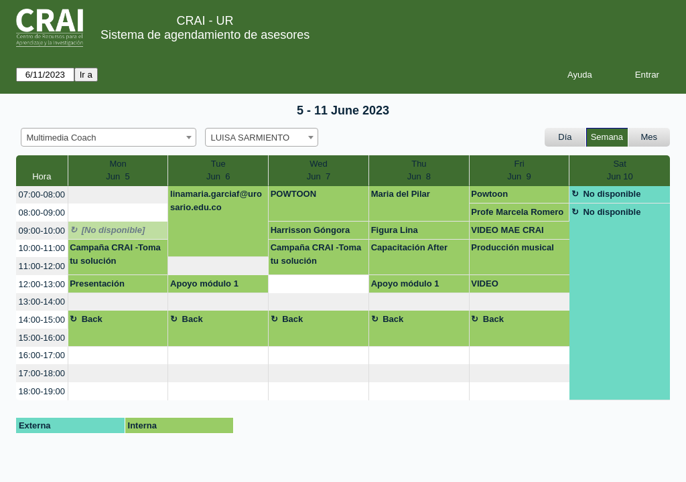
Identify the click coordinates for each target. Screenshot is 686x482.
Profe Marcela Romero (517, 212)
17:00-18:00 (42, 373)
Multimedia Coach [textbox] (61, 138)
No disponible (611, 194)
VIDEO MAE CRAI (507, 230)
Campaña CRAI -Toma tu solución (115, 254)
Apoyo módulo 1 (204, 283)
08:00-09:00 (42, 213)
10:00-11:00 (42, 248)
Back (92, 319)
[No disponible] (113, 230)
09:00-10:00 (42, 231)
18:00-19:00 (42, 391)
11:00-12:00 (42, 266)
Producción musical (512, 247)
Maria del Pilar (400, 194)
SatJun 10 (620, 170)
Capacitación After (409, 247)
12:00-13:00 (42, 284)
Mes (649, 137)
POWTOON (293, 194)
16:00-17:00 (42, 355)
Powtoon (489, 194)
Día (564, 137)
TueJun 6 (218, 170)
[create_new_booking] (118, 195)
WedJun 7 (318, 170)
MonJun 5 (117, 170)
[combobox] (108, 137)
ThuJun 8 (419, 170)
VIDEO (484, 283)
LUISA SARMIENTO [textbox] (250, 138)
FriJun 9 (519, 170)
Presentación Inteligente (97, 285)
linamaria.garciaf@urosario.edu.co (216, 200)
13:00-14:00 (42, 302)
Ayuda (579, 75)
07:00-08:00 (42, 194)
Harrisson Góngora (310, 230)
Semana (607, 137)
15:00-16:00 (42, 338)
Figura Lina (394, 230)
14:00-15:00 (42, 320)
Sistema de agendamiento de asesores (205, 35)
